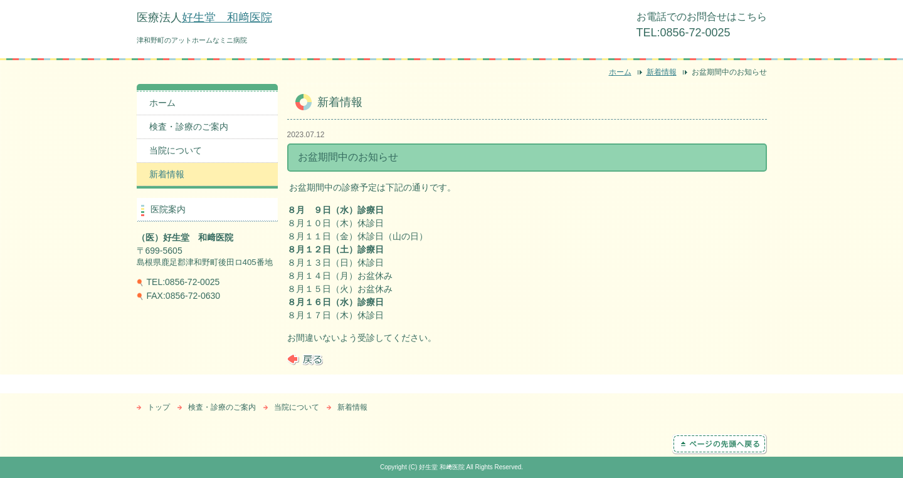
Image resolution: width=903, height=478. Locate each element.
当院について (175, 150)
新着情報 (662, 72)
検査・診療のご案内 (188, 127)
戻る (305, 359)
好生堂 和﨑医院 (227, 17)
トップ (158, 407)
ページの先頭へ (719, 444)
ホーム (620, 72)
